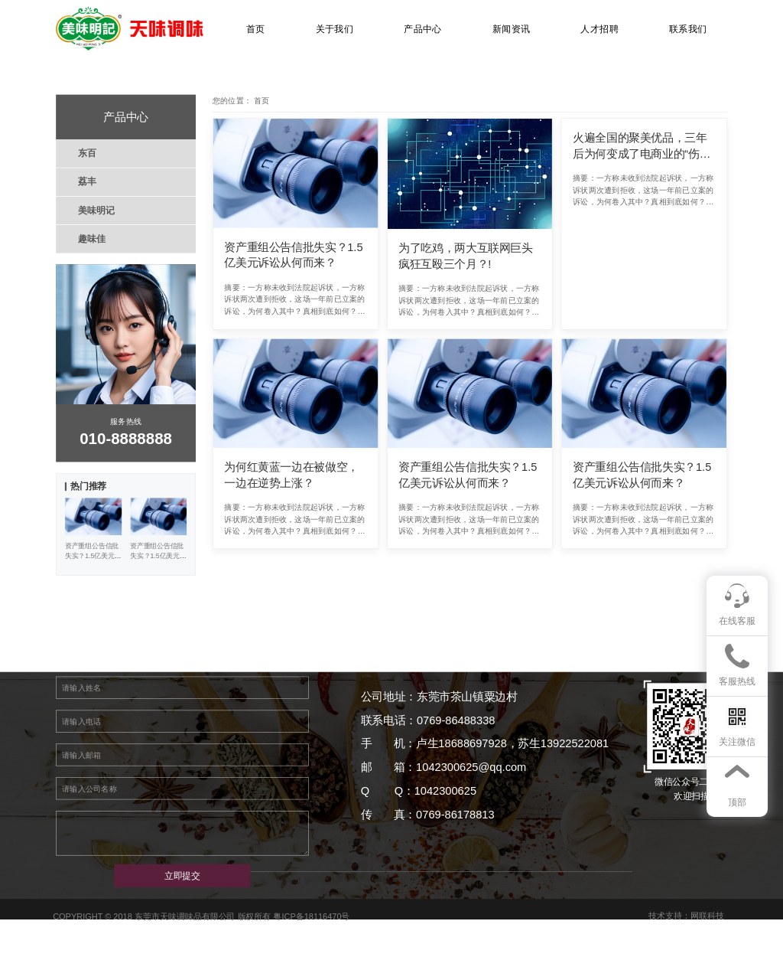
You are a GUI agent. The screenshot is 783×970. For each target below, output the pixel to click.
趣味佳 (91, 238)
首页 (255, 29)
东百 (87, 153)
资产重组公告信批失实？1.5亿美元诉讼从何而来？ (293, 255)
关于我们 (335, 29)
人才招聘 (599, 29)
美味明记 (96, 209)
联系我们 (688, 29)
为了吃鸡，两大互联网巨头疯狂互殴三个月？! (465, 256)
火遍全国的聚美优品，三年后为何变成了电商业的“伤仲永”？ (641, 147)
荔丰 (87, 181)
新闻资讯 (511, 29)
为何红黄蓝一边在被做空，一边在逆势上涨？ (291, 475)
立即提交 (182, 875)
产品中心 (423, 29)
